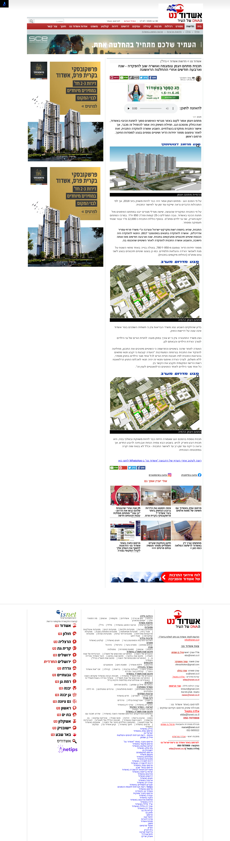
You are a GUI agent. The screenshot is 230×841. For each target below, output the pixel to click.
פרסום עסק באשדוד (143, 731)
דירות (115, 26)
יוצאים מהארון (138, 620)
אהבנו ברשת (139, 718)
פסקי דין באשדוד (145, 704)
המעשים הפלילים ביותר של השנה (119, 722)
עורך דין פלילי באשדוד (142, 806)
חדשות (190, 26)
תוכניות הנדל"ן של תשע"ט (108, 720)
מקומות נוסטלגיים (144, 689)
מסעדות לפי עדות (123, 633)
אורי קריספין (175, 686)
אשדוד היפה (147, 669)
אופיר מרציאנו (146, 825)
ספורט (179, 26)
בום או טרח (138, 618)
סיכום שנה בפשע (116, 656)
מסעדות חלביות (127, 629)
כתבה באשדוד (146, 797)
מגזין (150, 647)
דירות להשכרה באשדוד (142, 763)
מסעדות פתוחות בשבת (106, 631)
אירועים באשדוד (145, 774)
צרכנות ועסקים (145, 693)
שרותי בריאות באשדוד (142, 772)
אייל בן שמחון (146, 737)
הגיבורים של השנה (144, 654)
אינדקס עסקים (100, 718)
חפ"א (150, 827)
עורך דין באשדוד (145, 808)
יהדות (126, 718)
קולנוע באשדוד (96, 640)
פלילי (196, 31)
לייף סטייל (148, 698)
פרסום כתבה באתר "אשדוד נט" (138, 741)
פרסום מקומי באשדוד (142, 744)
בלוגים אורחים (120, 684)
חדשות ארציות (174, 31)
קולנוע (105, 26)
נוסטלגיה (111, 649)
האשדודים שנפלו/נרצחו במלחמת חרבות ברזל (128, 680)
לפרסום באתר (113, 21)
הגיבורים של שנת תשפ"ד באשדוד (137, 676)
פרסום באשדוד (145, 789)
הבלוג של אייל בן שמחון (142, 684)
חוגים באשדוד (113, 640)
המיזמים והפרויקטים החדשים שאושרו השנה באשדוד (128, 713)
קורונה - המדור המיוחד (141, 707)
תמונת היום (121, 665)
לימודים (136, 696)
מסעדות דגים (110, 629)
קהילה (147, 26)
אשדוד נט (195, 61)
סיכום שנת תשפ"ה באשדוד (139, 711)
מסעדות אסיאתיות (129, 631)
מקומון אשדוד (146, 754)
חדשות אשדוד (178, 61)
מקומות (113, 618)
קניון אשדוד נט (109, 724)
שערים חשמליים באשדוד (141, 784)
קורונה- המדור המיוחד (142, 709)
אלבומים (148, 662)
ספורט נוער (131, 645)
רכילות (168, 26)
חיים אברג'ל (147, 834)
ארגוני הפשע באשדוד (152, 31)
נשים (150, 718)
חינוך (63, 26)
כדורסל (118, 645)
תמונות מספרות (126, 649)
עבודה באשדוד (145, 795)
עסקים (136, 26)
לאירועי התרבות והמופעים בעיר (138, 640)
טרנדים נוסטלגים (105, 689)
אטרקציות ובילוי (135, 700)
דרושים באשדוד (145, 776)
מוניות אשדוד (147, 821)
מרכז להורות (147, 819)
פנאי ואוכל (116, 718)
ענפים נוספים (146, 645)
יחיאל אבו (148, 817)
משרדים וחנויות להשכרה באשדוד (137, 769)
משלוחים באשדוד (145, 756)
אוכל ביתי (145, 631)
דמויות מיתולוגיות (125, 689)
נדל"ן (188, 31)
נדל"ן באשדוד (146, 729)
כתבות (150, 649)
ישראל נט (148, 733)
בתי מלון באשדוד (145, 748)
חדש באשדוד (123, 696)
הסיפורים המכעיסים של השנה (132, 658)
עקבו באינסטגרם (160, 474)
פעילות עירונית (131, 669)
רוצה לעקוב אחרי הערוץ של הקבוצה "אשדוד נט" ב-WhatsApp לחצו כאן (159, 460)
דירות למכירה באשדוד (142, 761)
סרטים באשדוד (143, 724)
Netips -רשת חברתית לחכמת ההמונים (135, 787)
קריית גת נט (147, 810)
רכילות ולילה (146, 616)
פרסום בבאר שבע (144, 767)
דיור (194, 117)
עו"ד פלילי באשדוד (144, 804)
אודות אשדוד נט (78, 26)
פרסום (149, 815)
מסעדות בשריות (145, 629)
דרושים (125, 26)
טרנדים (121, 700)
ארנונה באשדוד (145, 780)
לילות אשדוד (136, 665)
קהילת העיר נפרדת (134, 671)
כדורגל (108, 645)
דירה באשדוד (146, 802)
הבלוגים (149, 682)
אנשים (104, 618)
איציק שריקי (147, 836)
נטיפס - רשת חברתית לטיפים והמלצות (135, 735)
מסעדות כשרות (105, 633)
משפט (94, 26)
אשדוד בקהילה (145, 667)
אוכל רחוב (135, 636)
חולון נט (149, 812)
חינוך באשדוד (126, 724)
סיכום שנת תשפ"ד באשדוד (139, 673)
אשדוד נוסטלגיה (145, 687)
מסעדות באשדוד (145, 759)
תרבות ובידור (146, 638)
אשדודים (125, 618)
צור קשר (52, 26)
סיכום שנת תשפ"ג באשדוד (139, 651)
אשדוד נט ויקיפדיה (144, 791)
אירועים (149, 665)
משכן (150, 823)
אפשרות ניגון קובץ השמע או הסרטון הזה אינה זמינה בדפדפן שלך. (151, 108)
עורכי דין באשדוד (125, 704)
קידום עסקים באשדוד (142, 746)
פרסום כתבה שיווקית (143, 793)
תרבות (158, 26)
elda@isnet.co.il (191, 680)
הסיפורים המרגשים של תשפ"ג (118, 654)
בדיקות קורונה (146, 832)
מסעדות (149, 627)
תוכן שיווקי (148, 696)
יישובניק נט (147, 750)
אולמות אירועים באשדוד (141, 800)
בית (199, 26)
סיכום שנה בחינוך (135, 656)
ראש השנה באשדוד (133, 720)
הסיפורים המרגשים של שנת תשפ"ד (133, 678)
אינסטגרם (108, 665)
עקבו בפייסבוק (191, 474)
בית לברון (148, 830)
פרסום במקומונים (144, 752)
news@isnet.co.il (190, 695)
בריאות (117, 669)
